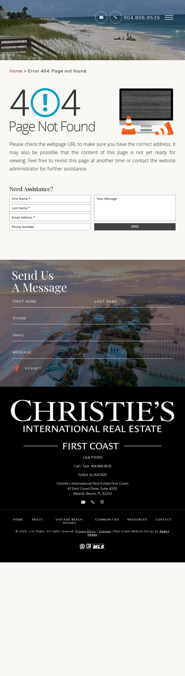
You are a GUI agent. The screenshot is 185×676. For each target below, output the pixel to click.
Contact (163, 519)
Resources (137, 519)
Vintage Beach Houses (69, 521)
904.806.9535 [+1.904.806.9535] (142, 17)
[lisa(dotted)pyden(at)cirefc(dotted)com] (101, 17)
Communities (107, 519)
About (37, 519)
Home (18, 519)
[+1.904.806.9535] (116, 17)
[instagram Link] (102, 502)
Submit (27, 368)
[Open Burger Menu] (169, 17)
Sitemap (105, 531)
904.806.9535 (101, 466)
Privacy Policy (85, 531)
